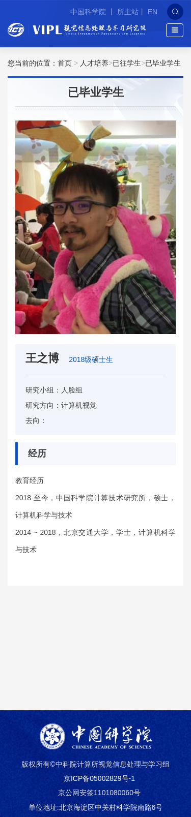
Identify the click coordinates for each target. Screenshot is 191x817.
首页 (65, 63)
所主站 (128, 12)
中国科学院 (89, 12)
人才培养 (94, 63)
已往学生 (127, 63)
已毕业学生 (163, 63)
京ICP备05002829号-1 (99, 778)
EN (152, 12)
